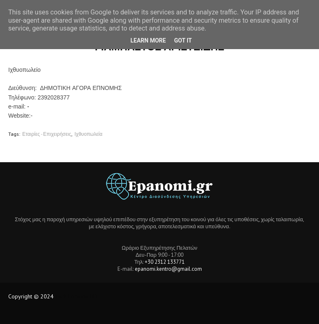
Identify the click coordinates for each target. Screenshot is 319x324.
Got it (183, 40)
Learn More (148, 40)
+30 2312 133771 (165, 261)
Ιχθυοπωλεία (89, 134)
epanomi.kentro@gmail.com (168, 268)
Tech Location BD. (77, 296)
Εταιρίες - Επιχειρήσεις (46, 134)
